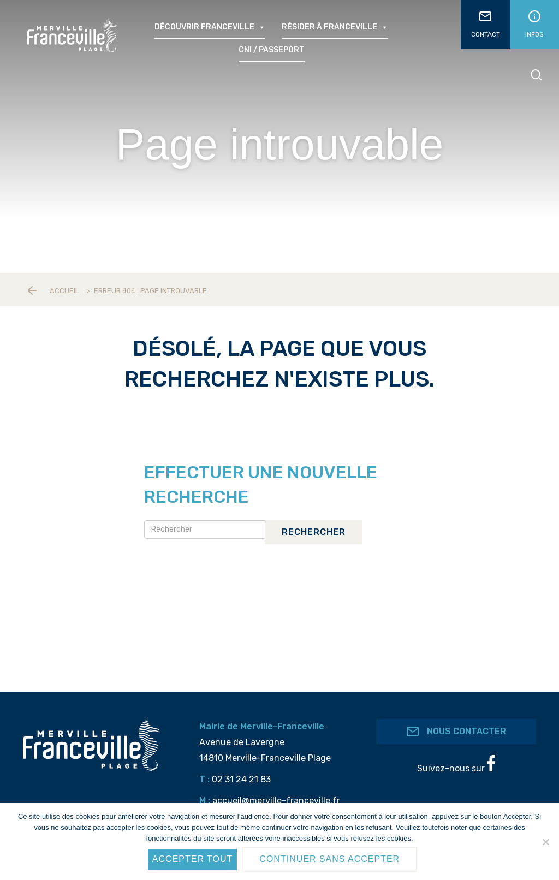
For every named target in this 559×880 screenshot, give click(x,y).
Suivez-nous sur (456, 764)
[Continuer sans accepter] (545, 841)
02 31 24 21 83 (241, 779)
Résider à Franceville (335, 27)
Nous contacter (456, 731)
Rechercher (314, 532)
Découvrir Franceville (209, 27)
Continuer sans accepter (329, 859)
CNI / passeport (272, 50)
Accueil (64, 291)
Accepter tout (192, 859)
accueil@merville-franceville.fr (276, 800)
